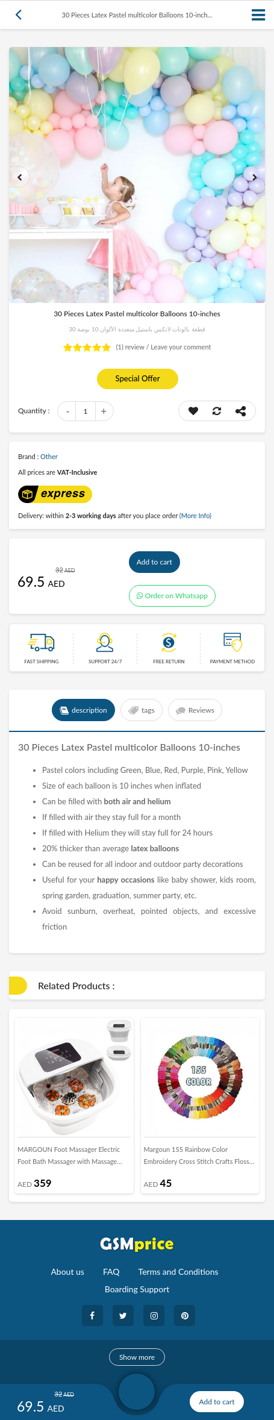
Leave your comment (181, 347)
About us (67, 1271)
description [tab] (83, 710)
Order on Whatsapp (172, 595)
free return (168, 661)
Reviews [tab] (195, 710)
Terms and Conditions (179, 1271)
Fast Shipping (41, 661)
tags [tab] (141, 710)
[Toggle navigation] (259, 15)
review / (133, 347)
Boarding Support (137, 1289)
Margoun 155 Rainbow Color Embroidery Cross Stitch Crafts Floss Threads (196, 1158)
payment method (232, 661)
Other (49, 456)
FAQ (111, 1271)
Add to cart (154, 561)
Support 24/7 (105, 661)
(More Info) (195, 515)
